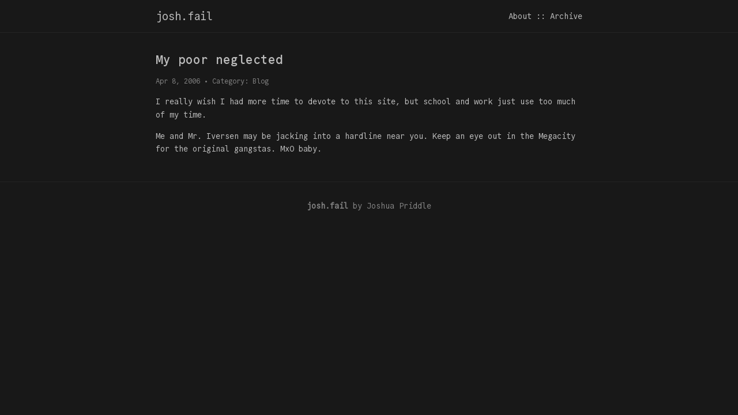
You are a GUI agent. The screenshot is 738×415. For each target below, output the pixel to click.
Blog (261, 81)
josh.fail (184, 16)
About (520, 16)
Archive (566, 16)
